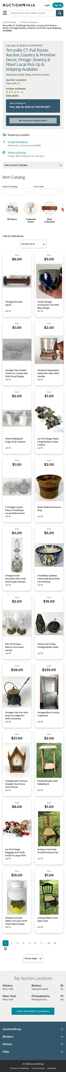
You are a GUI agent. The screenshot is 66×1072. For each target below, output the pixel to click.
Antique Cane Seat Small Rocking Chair (47, 851)
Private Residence (18, 141)
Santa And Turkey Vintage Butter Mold (47, 645)
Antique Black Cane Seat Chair (47, 919)
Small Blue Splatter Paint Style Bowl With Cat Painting (48, 578)
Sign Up (58, 5)
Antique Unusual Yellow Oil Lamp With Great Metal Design (16, 921)
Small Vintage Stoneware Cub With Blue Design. (48, 305)
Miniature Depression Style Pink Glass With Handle (48, 373)
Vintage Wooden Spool (14, 303)
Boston (36, 985)
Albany (7, 985)
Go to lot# (38, 186)
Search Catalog (10, 186)
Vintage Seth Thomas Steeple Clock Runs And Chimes (16, 784)
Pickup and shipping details (33, 121)
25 (55, 943)
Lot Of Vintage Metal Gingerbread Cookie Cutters (47, 441)
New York (9, 996)
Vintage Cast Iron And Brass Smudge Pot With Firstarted (16, 715)
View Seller (12, 95)
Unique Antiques (29, 22)
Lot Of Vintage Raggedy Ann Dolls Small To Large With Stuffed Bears (15, 854)
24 (48, 943)
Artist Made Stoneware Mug (49, 508)
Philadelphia (41, 996)
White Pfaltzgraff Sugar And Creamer (15, 440)
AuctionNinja (9, 22)
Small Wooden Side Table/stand (47, 782)
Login (47, 5)
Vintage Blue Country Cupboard (48, 714)
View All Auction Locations (33, 1011)
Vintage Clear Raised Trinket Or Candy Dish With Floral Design (16, 373)
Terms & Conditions (19, 1068)
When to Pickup (17, 152)
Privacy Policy (38, 1068)
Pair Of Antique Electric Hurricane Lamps (14, 647)
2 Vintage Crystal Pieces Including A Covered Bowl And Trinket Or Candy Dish (16, 512)
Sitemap (51, 1068)
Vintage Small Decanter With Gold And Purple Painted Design (15, 580)
